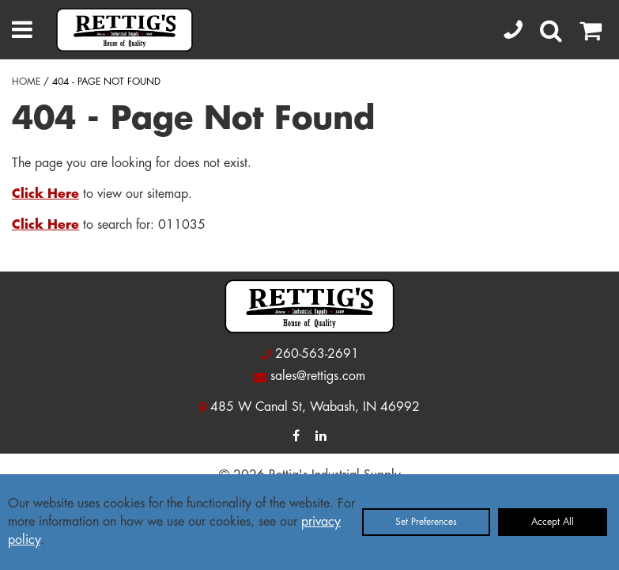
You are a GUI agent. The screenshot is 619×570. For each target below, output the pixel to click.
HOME (26, 81)
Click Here (45, 194)
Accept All (552, 521)
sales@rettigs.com (317, 376)
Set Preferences (426, 521)
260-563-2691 (317, 354)
